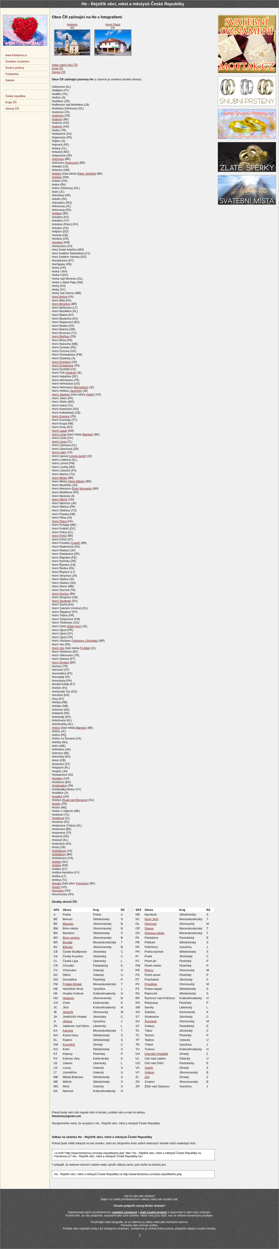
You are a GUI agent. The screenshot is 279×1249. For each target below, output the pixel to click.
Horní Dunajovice (62, 365)
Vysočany (82, 883)
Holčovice (58, 159)
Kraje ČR (57, 68)
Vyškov (149, 1072)
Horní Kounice (61, 416)
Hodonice (58, 115)
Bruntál (67, 942)
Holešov (57, 177)
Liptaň (75, 543)
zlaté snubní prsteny (153, 1212)
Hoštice (56, 865)
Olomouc (151, 923)
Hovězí (56, 887)
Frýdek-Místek (72, 984)
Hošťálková (59, 851)
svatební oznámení (124, 1212)
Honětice (57, 242)
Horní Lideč (59, 452)
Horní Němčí (59, 499)
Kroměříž (69, 1044)
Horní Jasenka (61, 394)
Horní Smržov (60, 593)
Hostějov (57, 778)
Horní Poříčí (59, 535)
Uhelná (70, 372)
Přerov (149, 970)
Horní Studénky (61, 601)
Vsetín (90, 394)
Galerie (9, 80)
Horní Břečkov (61, 336)
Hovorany (58, 890)
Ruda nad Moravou (74, 800)
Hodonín (72, 24)
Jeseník (68, 1012)
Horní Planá (113, 24)
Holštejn (57, 213)
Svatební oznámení (17, 61)
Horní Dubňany (61, 362)
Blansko (87, 434)
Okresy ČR (59, 72)
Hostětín (57, 796)
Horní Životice (60, 662)
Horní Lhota (59, 434)
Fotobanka (12, 74)
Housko (56, 883)
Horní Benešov (61, 304)
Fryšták (84, 648)
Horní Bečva (59, 296)
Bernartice (81, 387)
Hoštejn (56, 861)
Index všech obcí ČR (65, 65)
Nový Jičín (152, 919)
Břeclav (68, 947)
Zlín (147, 1077)
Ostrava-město (154, 933)
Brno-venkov (71, 937)
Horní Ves (58, 648)
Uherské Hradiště (156, 1054)
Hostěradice (59, 785)
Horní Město (59, 478)
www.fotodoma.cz (16, 55)
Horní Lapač (59, 430)
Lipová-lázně (77, 456)
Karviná (68, 1030)
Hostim (56, 803)
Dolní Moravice (82, 488)
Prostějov (151, 984)
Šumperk (151, 1021)
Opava (149, 928)
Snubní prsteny (14, 67)
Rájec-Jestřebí (86, 173)
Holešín (56, 173)
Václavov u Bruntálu (85, 640)
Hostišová (58, 818)
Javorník (75, 390)
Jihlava (67, 1021)
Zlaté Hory (74, 626)
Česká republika (15, 96)
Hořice (56, 727)
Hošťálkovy (59, 854)
